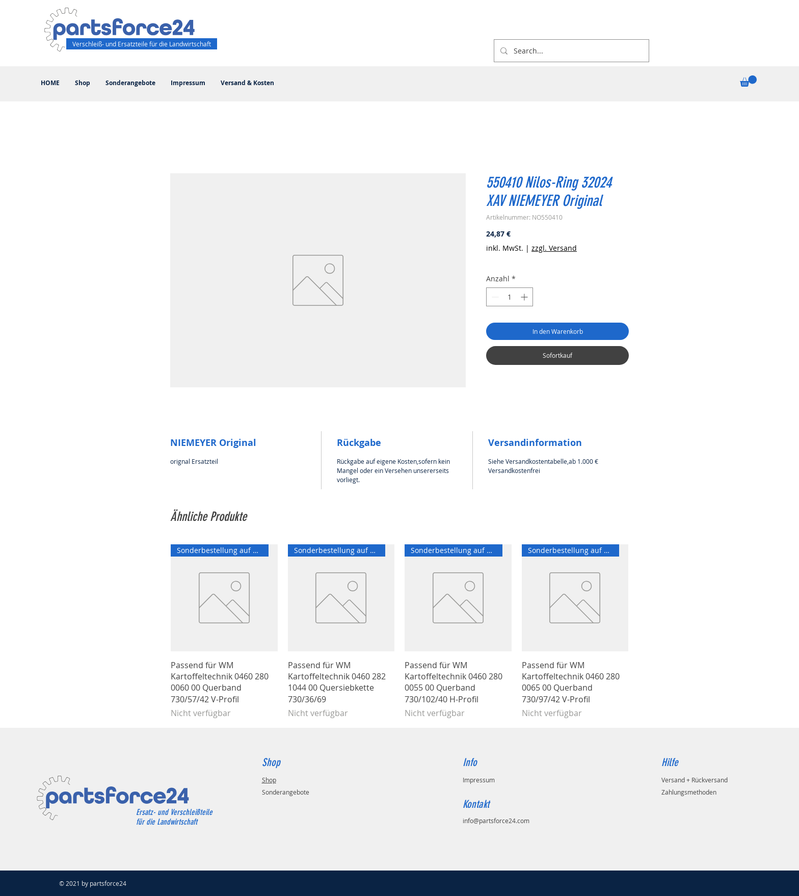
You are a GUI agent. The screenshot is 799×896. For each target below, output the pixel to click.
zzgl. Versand (554, 248)
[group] (399, 632)
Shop (269, 780)
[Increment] (525, 297)
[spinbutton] (509, 297)
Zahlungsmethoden (688, 792)
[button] (748, 81)
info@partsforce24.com (496, 820)
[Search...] (570, 51)
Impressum (479, 780)
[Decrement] (494, 297)
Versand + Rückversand (694, 780)
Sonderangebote (285, 792)
